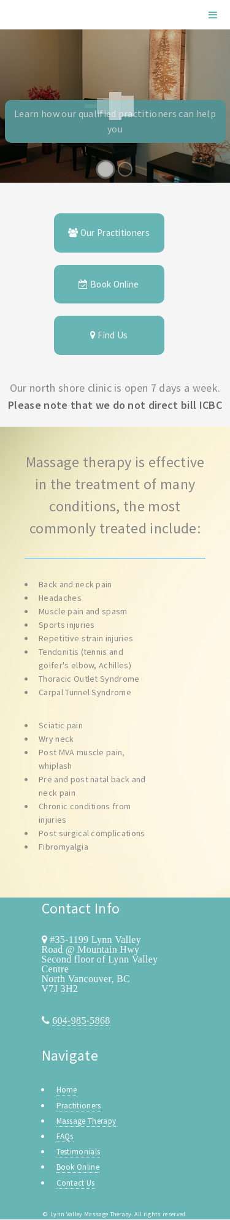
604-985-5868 (81, 1020)
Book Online (109, 284)
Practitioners (78, 1105)
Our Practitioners (109, 232)
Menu (213, 14)
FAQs (65, 1136)
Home (66, 1090)
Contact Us (75, 1183)
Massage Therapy (86, 1121)
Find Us (109, 335)
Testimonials (78, 1151)
